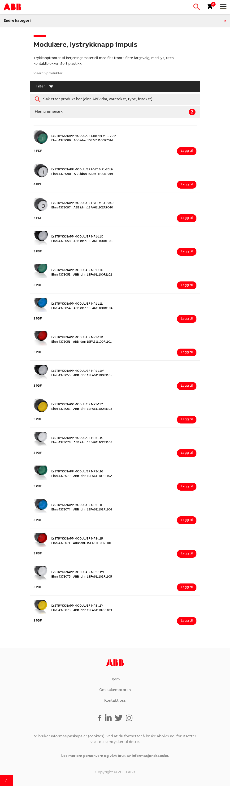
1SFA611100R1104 (93, 308)
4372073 (60, 610)
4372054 (61, 308)
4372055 (60, 375)
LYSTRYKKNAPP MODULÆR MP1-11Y (77, 404)
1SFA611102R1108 (93, 442)
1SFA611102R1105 (92, 577)
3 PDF (38, 251)
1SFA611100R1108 (93, 241)
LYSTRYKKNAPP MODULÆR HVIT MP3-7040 (82, 203)
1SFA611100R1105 (92, 375)
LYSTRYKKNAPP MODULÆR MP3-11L (77, 505)
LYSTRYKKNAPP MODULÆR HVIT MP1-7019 (82, 169)
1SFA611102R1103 (92, 610)
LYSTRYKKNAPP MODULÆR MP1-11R (77, 337)
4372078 (61, 442)
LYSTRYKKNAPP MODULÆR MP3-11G (77, 471)
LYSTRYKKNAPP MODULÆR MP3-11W (77, 572)
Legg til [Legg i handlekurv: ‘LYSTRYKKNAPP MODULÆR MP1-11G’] (187, 285)
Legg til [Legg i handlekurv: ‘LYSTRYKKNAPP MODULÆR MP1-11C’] (187, 251)
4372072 (60, 476)
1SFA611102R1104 (92, 509)
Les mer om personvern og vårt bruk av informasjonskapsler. (115, 756)
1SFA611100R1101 (92, 342)
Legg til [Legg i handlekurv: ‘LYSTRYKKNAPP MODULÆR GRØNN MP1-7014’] (187, 151)
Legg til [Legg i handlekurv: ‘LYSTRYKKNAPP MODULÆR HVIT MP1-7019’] (187, 184)
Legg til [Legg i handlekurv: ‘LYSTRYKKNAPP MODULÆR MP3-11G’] (187, 486)
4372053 (60, 409)
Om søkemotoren (115, 690)
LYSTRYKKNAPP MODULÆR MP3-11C (77, 438)
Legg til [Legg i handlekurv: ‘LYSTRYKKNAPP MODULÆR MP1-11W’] (187, 386)
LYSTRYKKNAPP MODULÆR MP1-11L (77, 304)
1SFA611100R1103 (92, 409)
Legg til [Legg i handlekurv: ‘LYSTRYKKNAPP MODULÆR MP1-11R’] (187, 352)
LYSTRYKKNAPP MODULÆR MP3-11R (77, 538)
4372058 (61, 241)
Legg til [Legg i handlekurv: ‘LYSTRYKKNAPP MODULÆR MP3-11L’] (187, 520)
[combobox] (115, 99)
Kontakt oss (115, 701)
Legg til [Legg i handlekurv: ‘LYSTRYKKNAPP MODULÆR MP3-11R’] (187, 553)
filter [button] (45, 86)
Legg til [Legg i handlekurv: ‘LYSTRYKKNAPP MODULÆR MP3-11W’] (187, 587)
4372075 (60, 577)
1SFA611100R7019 (93, 174)
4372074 (60, 509)
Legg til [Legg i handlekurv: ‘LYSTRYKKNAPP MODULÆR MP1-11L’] (187, 318)
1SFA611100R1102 (92, 274)
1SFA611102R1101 (92, 543)
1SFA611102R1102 (92, 476)
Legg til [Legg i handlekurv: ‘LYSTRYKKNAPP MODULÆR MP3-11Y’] (187, 620)
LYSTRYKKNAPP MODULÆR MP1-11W (77, 371)
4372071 (60, 543)
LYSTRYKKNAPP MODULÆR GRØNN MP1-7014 (84, 136)
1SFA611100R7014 (93, 140)
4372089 (61, 140)
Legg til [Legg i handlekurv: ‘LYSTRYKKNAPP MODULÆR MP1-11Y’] (187, 419)
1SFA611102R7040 (93, 207)
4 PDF (38, 151)
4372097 (61, 207)
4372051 (60, 342)
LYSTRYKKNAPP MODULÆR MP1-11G (77, 270)
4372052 (60, 274)
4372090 (61, 174)
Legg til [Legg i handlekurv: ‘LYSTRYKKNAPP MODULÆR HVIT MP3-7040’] (187, 218)
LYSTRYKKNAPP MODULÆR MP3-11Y (77, 606)
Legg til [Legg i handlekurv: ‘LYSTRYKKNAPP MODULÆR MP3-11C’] (187, 453)
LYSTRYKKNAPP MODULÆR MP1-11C (77, 236)
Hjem (115, 679)
